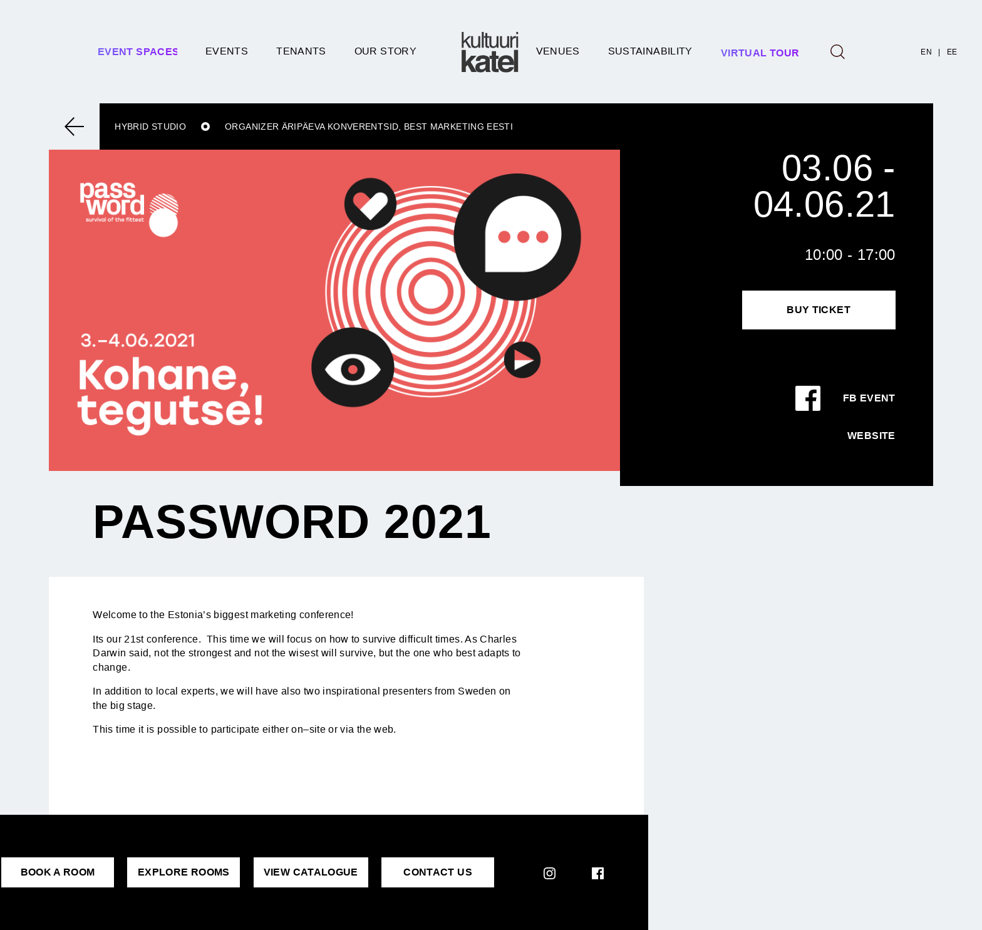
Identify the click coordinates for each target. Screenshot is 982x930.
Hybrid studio (150, 126)
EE (952, 52)
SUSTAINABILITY (650, 51)
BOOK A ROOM (58, 872)
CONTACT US (437, 872)
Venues (558, 51)
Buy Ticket (818, 309)
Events (226, 51)
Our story (385, 51)
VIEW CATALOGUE (311, 872)
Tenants (301, 51)
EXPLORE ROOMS (184, 872)
